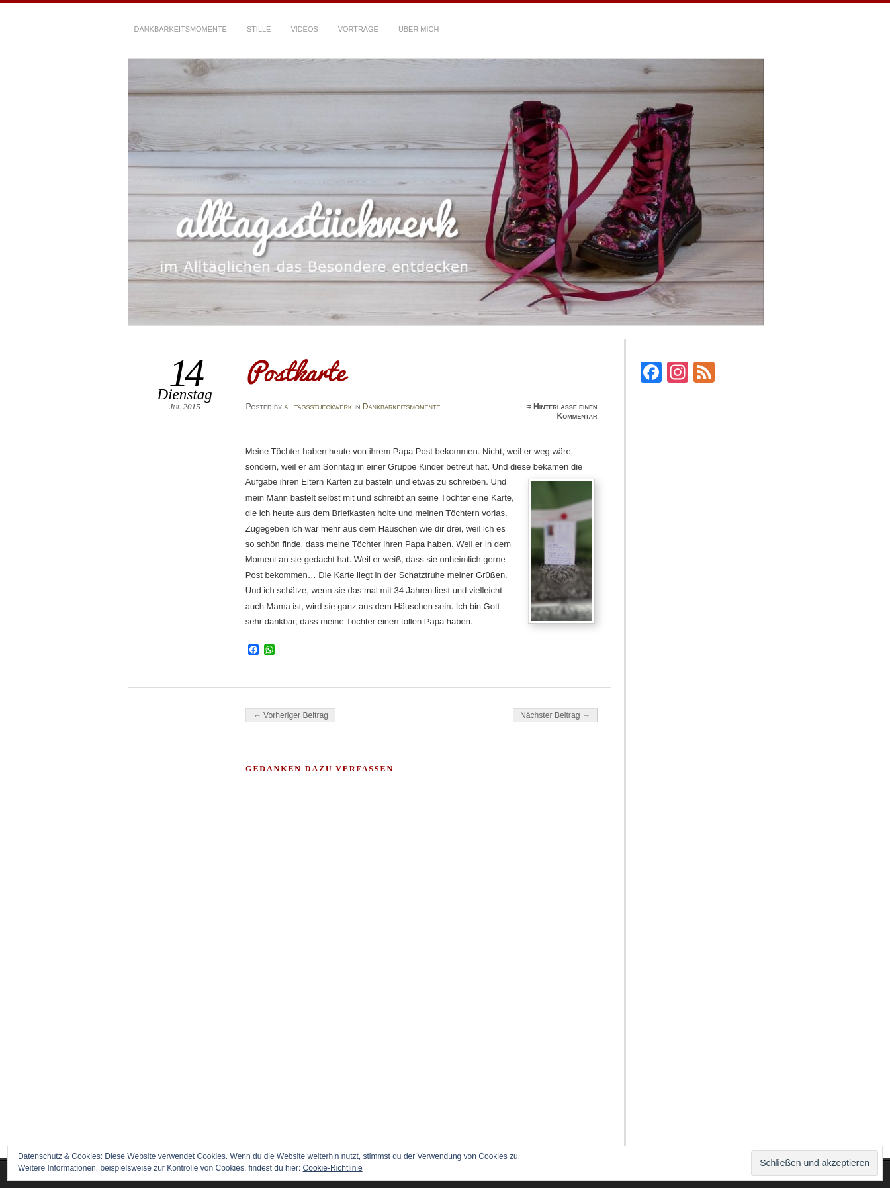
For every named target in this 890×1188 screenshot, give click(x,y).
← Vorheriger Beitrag (290, 715)
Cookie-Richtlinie (333, 1168)
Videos (304, 29)
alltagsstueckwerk (318, 406)
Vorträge (358, 29)
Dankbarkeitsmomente (180, 29)
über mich (418, 29)
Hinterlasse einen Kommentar (565, 411)
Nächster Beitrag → (555, 715)
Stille (259, 29)
